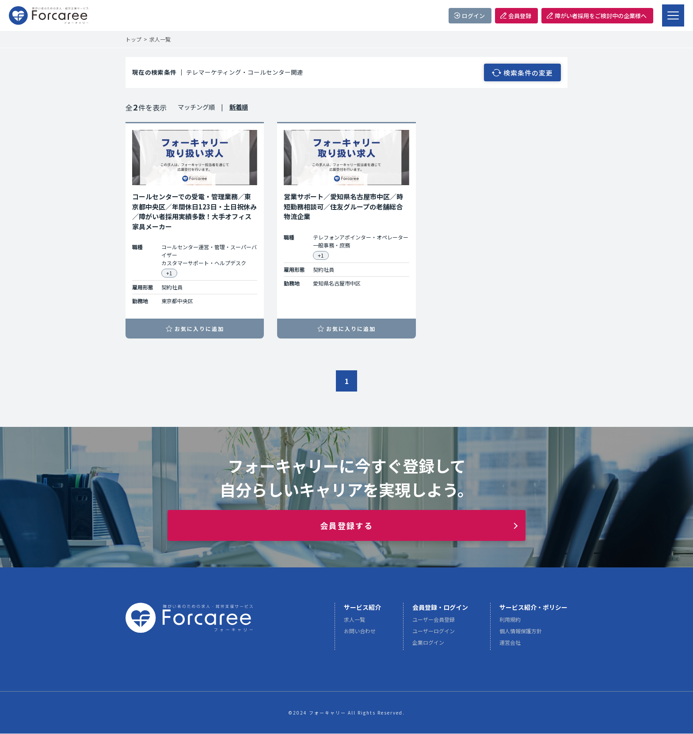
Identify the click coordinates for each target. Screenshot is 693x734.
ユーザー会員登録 (433, 622)
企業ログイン (428, 645)
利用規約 (510, 622)
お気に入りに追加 (199, 328)
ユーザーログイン (433, 633)
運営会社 (510, 645)
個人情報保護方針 (520, 633)
